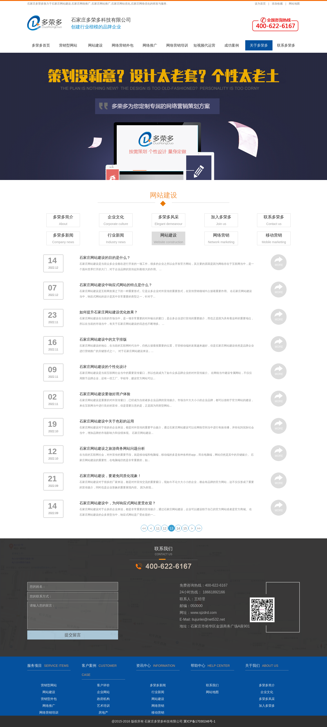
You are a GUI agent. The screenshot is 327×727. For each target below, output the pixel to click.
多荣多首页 (41, 45)
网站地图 (294, 3)
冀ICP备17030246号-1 (199, 721)
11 (158, 528)
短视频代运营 (204, 45)
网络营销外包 (123, 45)
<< (144, 528)
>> (199, 528)
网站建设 (95, 45)
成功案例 (231, 45)
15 (185, 528)
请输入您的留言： (72, 615)
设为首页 (260, 3)
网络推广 (150, 45)
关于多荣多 (259, 45)
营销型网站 (68, 45)
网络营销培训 (177, 45)
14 (178, 528)
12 (164, 528)
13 (171, 528)
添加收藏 (277, 3)
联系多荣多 (286, 45)
